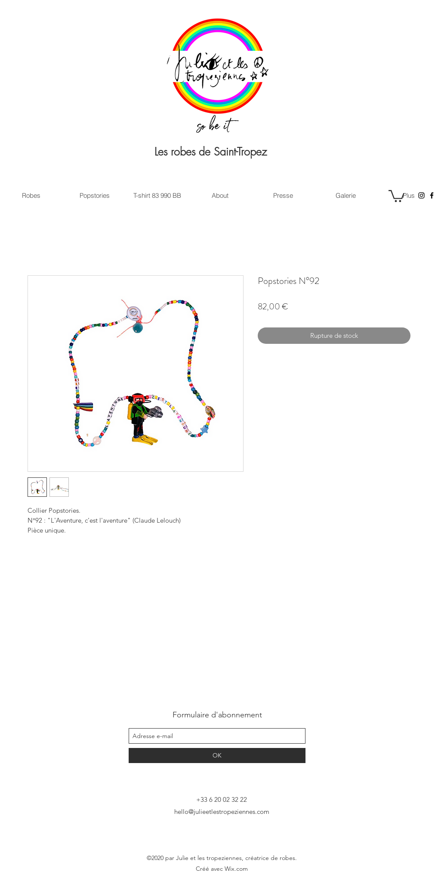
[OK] (217, 755)
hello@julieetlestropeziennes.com (221, 811)
